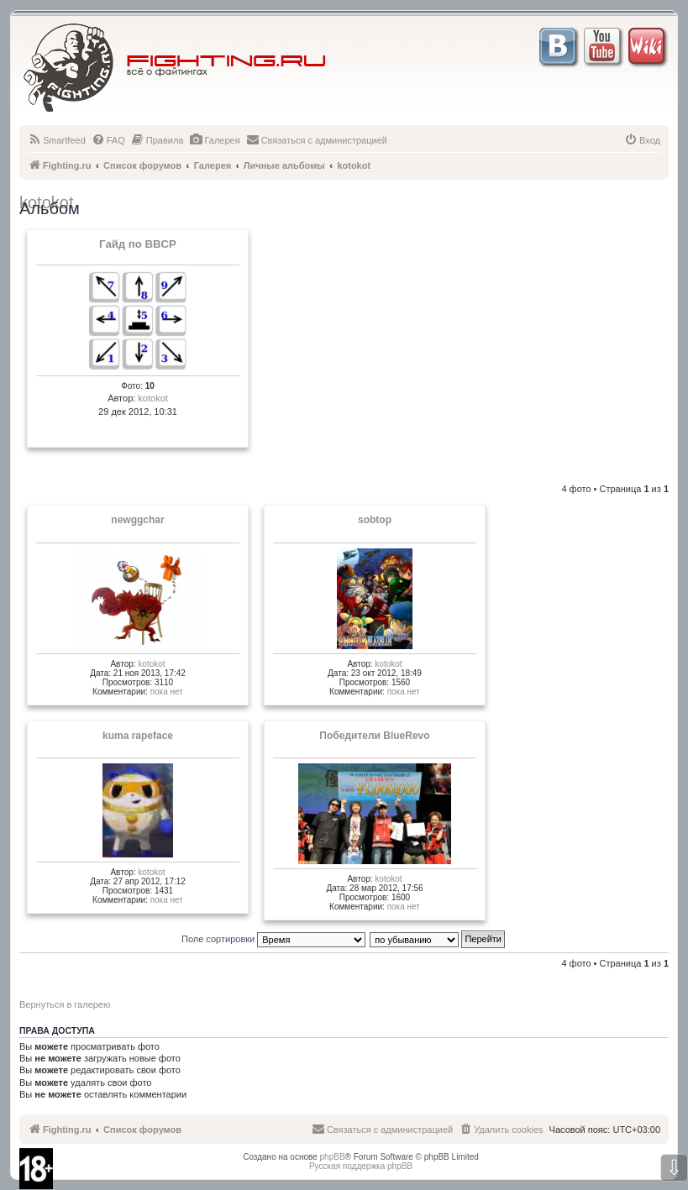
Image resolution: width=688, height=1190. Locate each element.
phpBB (332, 1156)
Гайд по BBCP (137, 244)
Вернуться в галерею (64, 1004)
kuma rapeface (137, 736)
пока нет (166, 691)
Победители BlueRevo (374, 736)
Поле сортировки (273, 939)
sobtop (374, 520)
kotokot (152, 398)
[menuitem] (57, 140)
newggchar (137, 520)
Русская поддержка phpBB (360, 1166)
